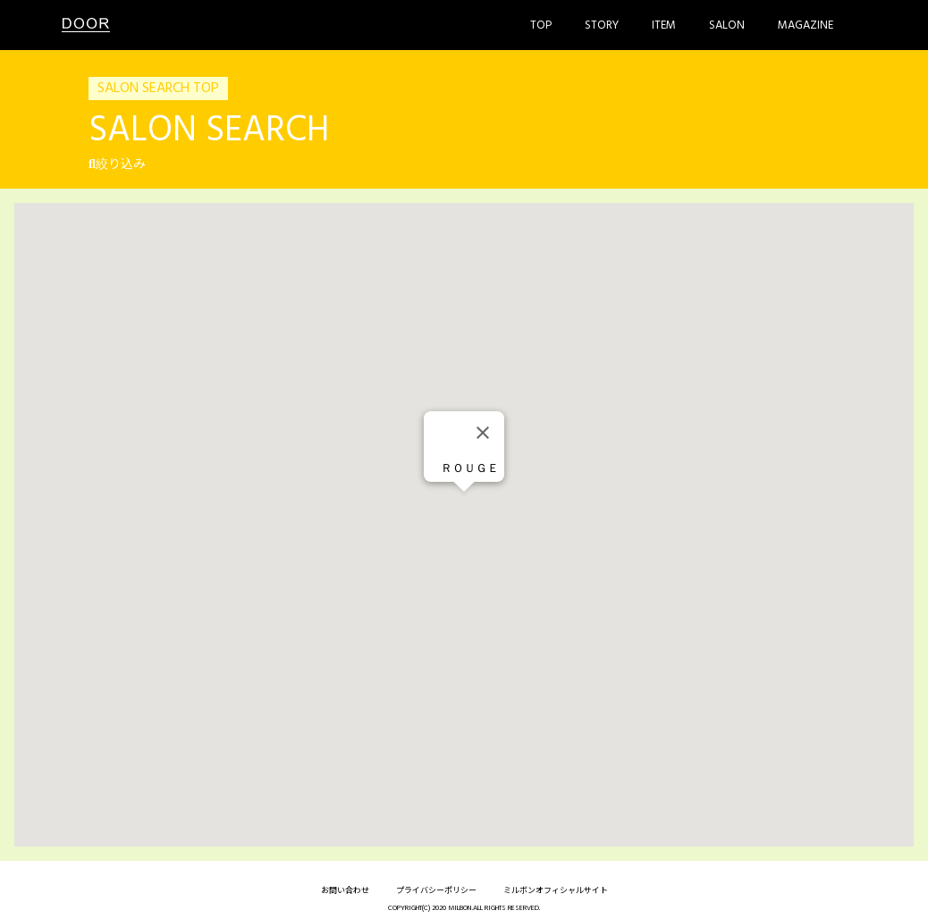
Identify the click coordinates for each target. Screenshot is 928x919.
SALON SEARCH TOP (158, 88)
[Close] (482, 432)
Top (541, 25)
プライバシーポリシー (436, 891)
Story (602, 25)
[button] (464, 508)
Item (664, 25)
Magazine (805, 25)
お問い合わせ (345, 891)
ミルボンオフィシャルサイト (555, 891)
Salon (727, 25)
